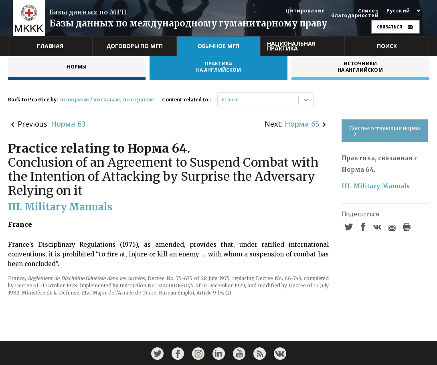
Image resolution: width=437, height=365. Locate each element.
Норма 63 (68, 124)
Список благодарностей (354, 13)
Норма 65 (302, 124)
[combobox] (222, 99)
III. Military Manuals (376, 186)
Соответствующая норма (384, 130)
